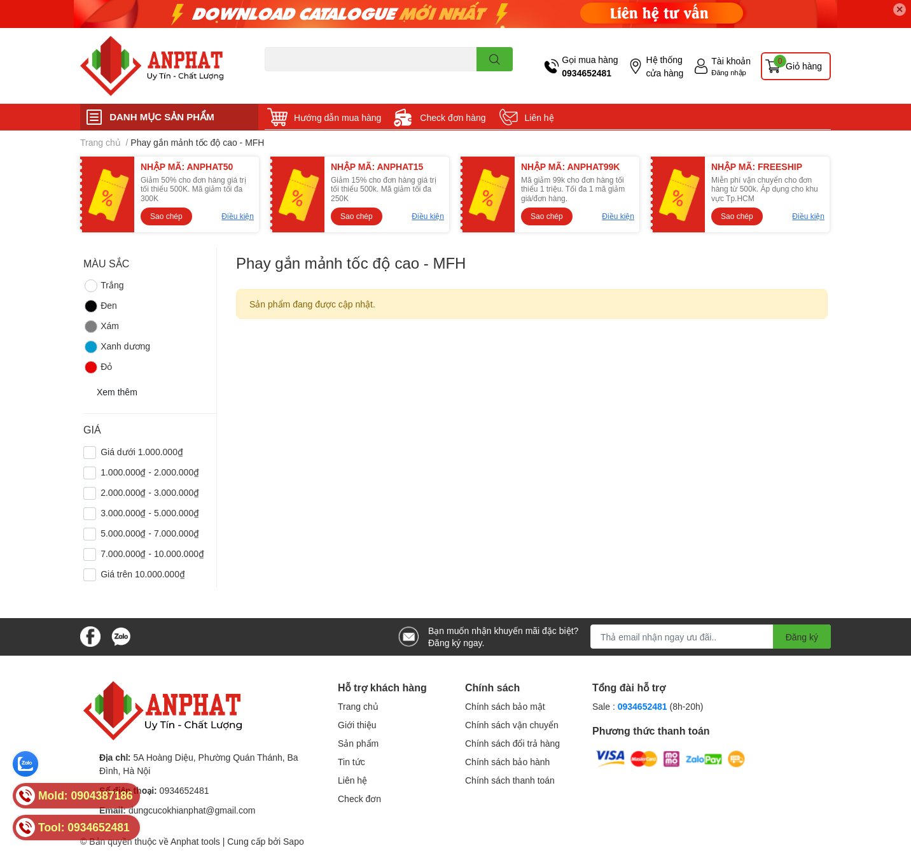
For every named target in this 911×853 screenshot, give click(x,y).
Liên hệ (539, 117)
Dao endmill (285, 78)
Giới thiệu (357, 724)
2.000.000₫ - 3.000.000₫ (150, 492)
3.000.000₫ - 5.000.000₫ (150, 512)
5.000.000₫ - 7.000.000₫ (150, 533)
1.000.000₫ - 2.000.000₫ (150, 472)
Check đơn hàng (452, 117)
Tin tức (351, 761)
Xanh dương (116, 347)
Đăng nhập (728, 72)
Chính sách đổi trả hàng (512, 743)
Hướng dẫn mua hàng (337, 117)
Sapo (293, 841)
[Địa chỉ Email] (710, 636)
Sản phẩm (358, 743)
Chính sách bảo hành (507, 761)
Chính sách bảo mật (505, 706)
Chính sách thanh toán (510, 780)
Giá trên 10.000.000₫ (143, 573)
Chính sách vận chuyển (512, 724)
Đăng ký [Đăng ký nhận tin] (802, 636)
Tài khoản (731, 60)
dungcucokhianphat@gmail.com (192, 810)
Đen (100, 306)
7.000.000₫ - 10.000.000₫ (152, 553)
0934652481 (586, 72)
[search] (494, 59)
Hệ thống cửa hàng (664, 66)
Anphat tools (195, 841)
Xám (101, 326)
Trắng (103, 285)
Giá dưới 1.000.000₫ (142, 451)
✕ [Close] (899, 9)
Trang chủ (358, 706)
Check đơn (359, 798)
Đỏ (97, 367)
